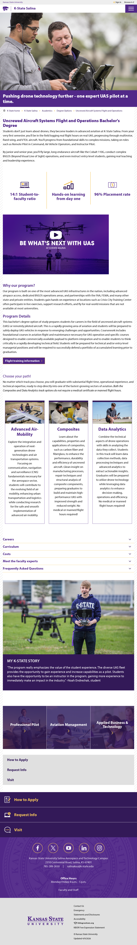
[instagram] (99, 848)
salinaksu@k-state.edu (80, 866)
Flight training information (24, 361)
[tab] (68, 539)
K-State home (11, 110)
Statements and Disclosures (87, 914)
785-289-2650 (52, 866)
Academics (47, 110)
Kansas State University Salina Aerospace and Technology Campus (68, 858)
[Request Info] (68, 770)
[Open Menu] (131, 9)
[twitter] (53, 848)
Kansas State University (13, 2)
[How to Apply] (68, 760)
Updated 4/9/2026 (82, 938)
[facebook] (38, 848)
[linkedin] (84, 848)
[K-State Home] (6, 8)
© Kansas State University (86, 934)
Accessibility (79, 919)
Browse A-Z (129, 2)
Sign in (118, 2)
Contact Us (79, 906)
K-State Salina (25, 8)
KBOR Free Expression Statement (89, 927)
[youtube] (69, 848)
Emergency (79, 910)
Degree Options (64, 110)
